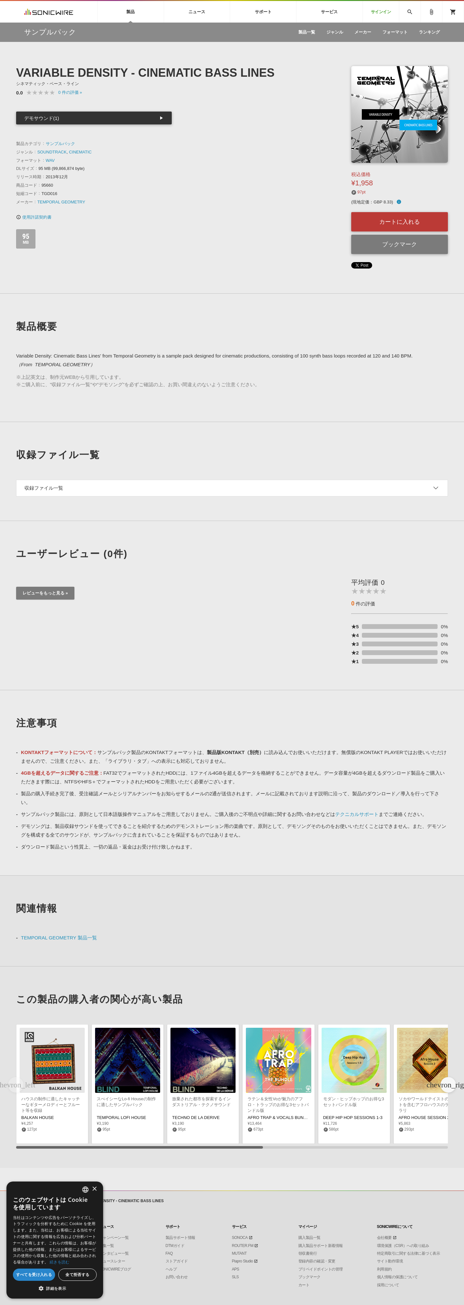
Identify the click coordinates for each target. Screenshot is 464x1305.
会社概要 (384, 1237)
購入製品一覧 (309, 1237)
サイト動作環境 (390, 1261)
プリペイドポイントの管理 (320, 1269)
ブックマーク (399, 244)
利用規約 (384, 1269)
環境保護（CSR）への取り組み (403, 1245)
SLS (235, 1277)
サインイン (381, 11)
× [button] (94, 1189)
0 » (70, 92)
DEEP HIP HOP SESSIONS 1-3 (352, 1117)
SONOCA (240, 1237)
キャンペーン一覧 (114, 1237)
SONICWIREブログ (115, 1269)
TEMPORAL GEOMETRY (61, 202)
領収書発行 (307, 1253)
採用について (388, 1285)
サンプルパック (60, 143)
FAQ (169, 1253)
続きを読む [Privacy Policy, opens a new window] (60, 1262)
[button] (448, 1085)
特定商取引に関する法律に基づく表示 (408, 1253)
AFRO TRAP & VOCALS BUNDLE (279, 1117)
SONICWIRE (48, 12)
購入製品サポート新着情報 (320, 1245)
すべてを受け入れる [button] (34, 1274)
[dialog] (54, 1240)
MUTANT (239, 1253)
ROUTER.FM (243, 1245)
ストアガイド (177, 1261)
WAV (50, 160)
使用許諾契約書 (34, 217)
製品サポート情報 (180, 1237)
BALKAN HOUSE (37, 1117)
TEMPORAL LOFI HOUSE (121, 1117)
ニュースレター (112, 1261)
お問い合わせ (177, 1277)
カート (304, 1285)
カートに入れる (399, 222)
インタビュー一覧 (114, 1253)
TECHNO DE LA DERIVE (195, 1117)
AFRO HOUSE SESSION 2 (424, 1117)
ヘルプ (171, 1269)
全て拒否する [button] (77, 1274)
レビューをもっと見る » (45, 593)
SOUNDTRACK (52, 152)
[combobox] (85, 1189)
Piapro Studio (242, 1261)
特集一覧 (106, 1245)
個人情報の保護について (397, 1277)
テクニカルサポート (357, 814)
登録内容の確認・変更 (316, 1261)
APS (235, 1269)
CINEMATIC (80, 152)
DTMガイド (175, 1245)
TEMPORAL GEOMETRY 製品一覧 (59, 937)
